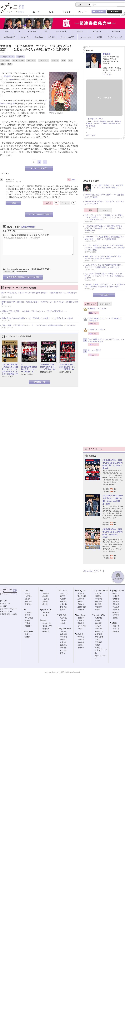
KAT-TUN (62, 615)
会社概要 (3, 606)
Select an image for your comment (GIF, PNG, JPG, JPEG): (27, 269)
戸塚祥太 (81, 640)
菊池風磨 (81, 623)
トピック (66, 12)
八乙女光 (63, 651)
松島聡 (80, 629)
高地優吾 (98, 623)
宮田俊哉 (81, 610)
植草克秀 (115, 632)
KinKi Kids (28, 632)
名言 (70, 61)
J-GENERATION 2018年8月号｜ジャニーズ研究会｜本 (48, 367)
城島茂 (27, 594)
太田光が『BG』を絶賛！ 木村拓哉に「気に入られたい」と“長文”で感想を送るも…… (34, 311)
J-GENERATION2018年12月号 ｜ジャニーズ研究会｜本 (29, 368)
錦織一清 (115, 626)
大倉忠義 (63, 604)
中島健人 (81, 621)
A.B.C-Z (79, 634)
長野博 (27, 615)
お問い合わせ (5, 604)
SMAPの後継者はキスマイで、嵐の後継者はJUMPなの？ (102, 320)
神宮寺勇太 (99, 637)
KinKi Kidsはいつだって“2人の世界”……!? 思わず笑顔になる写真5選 (104, 196)
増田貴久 (45, 629)
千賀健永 (81, 604)
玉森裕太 (81, 599)
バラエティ (31, 61)
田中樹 (97, 621)
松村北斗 (98, 626)
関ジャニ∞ (63, 591)
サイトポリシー (6, 612)
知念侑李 (63, 634)
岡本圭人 (63, 640)
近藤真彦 (89, 124)
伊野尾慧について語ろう (95, 309)
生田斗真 (118, 121)
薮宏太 (62, 653)
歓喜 (9, 64)
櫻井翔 (45, 604)
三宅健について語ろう (94, 330)
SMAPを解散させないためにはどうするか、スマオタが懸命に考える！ (103, 341)
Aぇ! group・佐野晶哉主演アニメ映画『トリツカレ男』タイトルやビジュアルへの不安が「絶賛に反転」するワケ (105, 276)
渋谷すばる (64, 594)
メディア (55, 61)
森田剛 (27, 621)
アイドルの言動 (18, 61)
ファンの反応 (43, 61)
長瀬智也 (28, 604)
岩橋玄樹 (98, 634)
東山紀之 (115, 629)
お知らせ (3, 601)
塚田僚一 (81, 648)
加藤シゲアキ (47, 626)
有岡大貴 (63, 642)
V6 (25, 610)
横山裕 (62, 610)
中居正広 (97, 124)
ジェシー (98, 629)
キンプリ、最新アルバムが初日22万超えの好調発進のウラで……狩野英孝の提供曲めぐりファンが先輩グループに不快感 (105, 248)
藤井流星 (98, 604)
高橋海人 (98, 648)
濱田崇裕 (98, 607)
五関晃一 (81, 645)
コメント (6, 235)
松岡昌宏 (28, 602)
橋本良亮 (81, 637)
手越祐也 (45, 632)
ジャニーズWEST (101, 591)
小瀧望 (97, 610)
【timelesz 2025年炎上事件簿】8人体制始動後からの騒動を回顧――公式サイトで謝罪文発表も (104, 238)
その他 (96, 121)
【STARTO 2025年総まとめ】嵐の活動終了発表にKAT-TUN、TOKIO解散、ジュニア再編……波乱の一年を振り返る (104, 228)
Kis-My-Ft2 (80, 591)
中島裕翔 (63, 637)
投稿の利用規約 (28, 227)
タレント (82, 12)
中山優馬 (103, 121)
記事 (51, 12)
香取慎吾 (20, 57)
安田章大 (63, 602)
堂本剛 (27, 637)
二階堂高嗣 (82, 607)
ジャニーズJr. (99, 615)
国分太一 (28, 599)
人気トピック (90, 304)
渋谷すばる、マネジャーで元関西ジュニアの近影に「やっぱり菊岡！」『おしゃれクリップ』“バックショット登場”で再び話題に (104, 217)
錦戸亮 (62, 596)
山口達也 (28, 596)
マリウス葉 (82, 626)
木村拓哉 (104, 124)
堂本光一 (28, 634)
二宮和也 (45, 599)
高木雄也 (63, 645)
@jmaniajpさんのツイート (94, 571)
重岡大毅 (98, 594)
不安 (63, 61)
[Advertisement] (104, 160)
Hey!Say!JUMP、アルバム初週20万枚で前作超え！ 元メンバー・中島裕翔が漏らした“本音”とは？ (105, 266)
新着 (90, 211)
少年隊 (114, 623)
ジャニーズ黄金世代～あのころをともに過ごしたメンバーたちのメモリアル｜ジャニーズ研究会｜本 (10, 369)
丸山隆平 (63, 599)
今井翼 (45, 615)
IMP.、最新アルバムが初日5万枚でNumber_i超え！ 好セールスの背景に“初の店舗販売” (105, 258)
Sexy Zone (80, 615)
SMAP (11, 80)
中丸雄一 (63, 623)
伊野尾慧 (63, 648)
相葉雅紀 (45, 594)
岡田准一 (28, 626)
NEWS (44, 621)
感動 (2, 64)
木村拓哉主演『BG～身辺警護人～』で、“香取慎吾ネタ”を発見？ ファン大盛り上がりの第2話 (37, 319)
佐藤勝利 (81, 618)
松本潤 (45, 596)
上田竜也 (63, 621)
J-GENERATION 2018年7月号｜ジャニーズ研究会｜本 (67, 367)
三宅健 (27, 623)
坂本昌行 (28, 613)
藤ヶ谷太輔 (82, 596)
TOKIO (26, 591)
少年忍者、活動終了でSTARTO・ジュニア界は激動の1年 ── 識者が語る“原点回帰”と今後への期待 (105, 286)
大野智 (45, 602)
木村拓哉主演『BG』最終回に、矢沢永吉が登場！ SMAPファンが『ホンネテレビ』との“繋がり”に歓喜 (40, 303)
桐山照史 (98, 596)
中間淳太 (98, 599)
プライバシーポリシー (8, 609)
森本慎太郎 (99, 632)
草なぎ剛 (10, 104)
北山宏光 (81, 594)
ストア (36, 12)
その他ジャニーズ (7, 57)
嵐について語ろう (92, 351)
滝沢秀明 (45, 613)
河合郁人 (81, 642)
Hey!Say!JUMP (65, 629)
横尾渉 (80, 602)
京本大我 (98, 618)
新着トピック (105, 304)
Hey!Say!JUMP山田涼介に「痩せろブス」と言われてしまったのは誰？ (104, 203)
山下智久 (110, 121)
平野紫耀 (98, 642)
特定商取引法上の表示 (8, 614)
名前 (5, 231)
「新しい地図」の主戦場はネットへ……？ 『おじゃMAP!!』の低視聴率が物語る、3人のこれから (38, 326)
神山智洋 (98, 602)
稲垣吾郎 (112, 124)
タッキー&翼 (46, 610)
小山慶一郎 (46, 624)
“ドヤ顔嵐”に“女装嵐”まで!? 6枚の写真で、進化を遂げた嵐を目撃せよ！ (108, 187)
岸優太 (97, 640)
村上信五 (63, 607)
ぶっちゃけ (5, 61)
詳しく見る (108, 75)
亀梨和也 (63, 618)
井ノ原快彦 (29, 618)
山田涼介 (63, 632)
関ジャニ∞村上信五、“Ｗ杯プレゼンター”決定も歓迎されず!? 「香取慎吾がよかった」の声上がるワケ (39, 294)
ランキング (105, 211)
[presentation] (24, 259)
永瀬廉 (97, 645)
